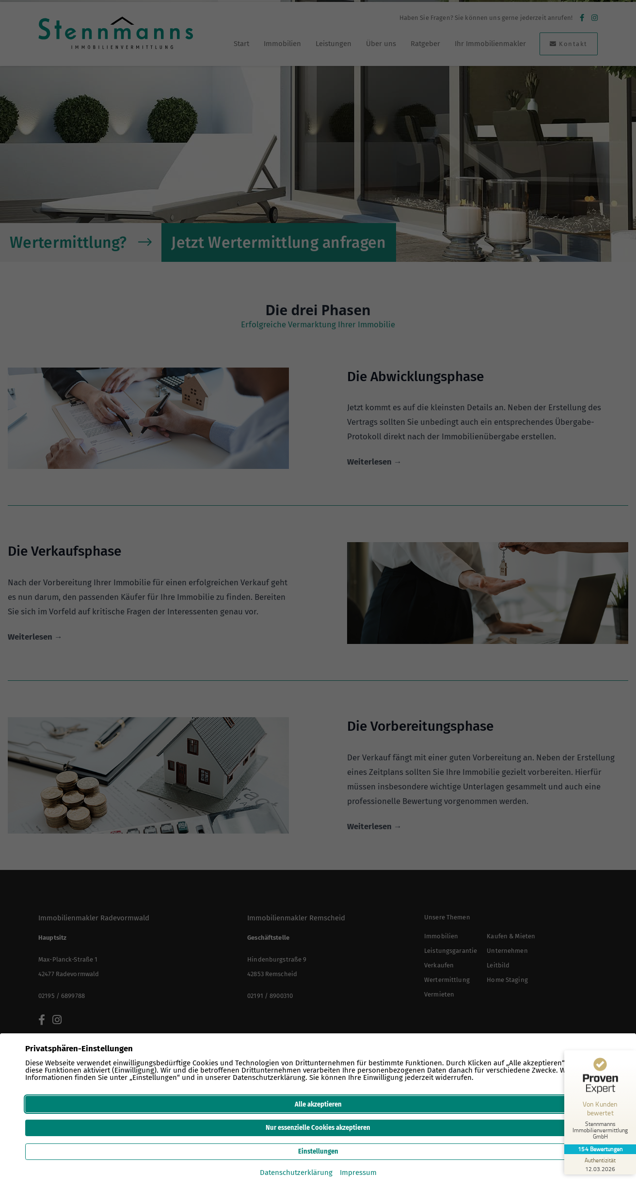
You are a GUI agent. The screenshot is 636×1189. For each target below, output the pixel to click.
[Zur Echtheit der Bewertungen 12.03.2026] (599, 1164)
